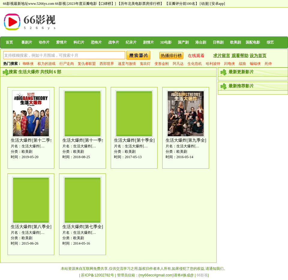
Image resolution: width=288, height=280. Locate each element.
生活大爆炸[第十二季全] (33, 140)
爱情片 (61, 42)
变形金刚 (161, 64)
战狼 (242, 64)
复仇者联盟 (87, 64)
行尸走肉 (66, 64)
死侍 (268, 64)
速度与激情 (127, 64)
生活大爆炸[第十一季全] (84, 140)
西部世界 (107, 64)
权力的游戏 (47, 64)
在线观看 (196, 55)
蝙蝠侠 (255, 64)
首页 (9, 42)
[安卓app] (217, 4)
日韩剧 (218, 42)
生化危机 (195, 64)
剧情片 (148, 42)
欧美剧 (235, 42)
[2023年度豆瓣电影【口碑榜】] (91, 4)
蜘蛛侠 (28, 64)
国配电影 (253, 42)
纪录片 (131, 42)
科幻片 (79, 42)
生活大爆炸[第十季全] (134, 140)
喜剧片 (26, 42)
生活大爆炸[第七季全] (82, 226)
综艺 (270, 42)
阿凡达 (178, 64)
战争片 (113, 42)
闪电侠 (229, 64)
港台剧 (200, 42)
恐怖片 (96, 42)
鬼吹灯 (145, 64)
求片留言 (221, 55)
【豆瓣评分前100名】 (182, 4)
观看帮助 (240, 55)
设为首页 (258, 55)
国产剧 (183, 42)
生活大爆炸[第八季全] (31, 226)
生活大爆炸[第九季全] (186, 140)
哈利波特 (213, 64)
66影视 (60, 4)
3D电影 (166, 42)
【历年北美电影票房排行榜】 (140, 4)
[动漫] (204, 4)
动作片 (44, 42)
